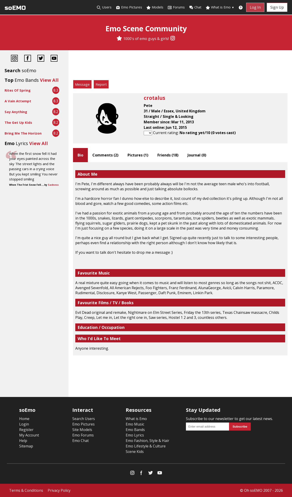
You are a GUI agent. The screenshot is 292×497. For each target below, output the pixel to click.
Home (24, 418)
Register (26, 429)
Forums (176, 7)
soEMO (15, 7)
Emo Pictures (129, 7)
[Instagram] (173, 38)
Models (154, 7)
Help (23, 440)
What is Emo (220, 7)
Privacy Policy (59, 490)
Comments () (105, 155)
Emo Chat (80, 440)
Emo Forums (83, 435)
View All (49, 80)
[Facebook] (27, 59)
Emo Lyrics (135, 435)
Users (104, 7)
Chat (195, 7)
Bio (80, 155)
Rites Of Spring (18, 90)
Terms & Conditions (26, 490)
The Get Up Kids (18, 122)
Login (24, 424)
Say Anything (16, 111)
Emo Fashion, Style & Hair (147, 440)
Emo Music (135, 424)
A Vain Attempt (18, 101)
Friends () (167, 155)
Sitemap (26, 446)
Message (82, 84)
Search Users (83, 418)
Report (101, 84)
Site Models (82, 429)
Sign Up (277, 7)
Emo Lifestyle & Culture (146, 446)
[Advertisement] (180, 66)
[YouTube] (54, 59)
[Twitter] (40, 59)
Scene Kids (135, 451)
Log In (255, 7)
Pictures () (138, 155)
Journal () (197, 155)
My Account (29, 435)
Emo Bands (135, 429)
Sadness (53, 184)
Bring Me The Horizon (23, 133)
